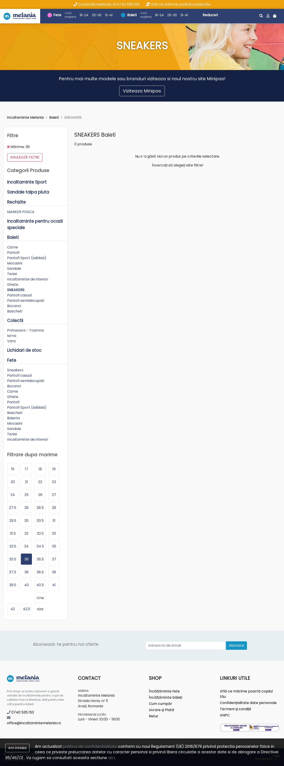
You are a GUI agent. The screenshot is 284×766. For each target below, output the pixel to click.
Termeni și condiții (235, 709)
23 (54, 481)
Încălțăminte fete (164, 691)
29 (54, 507)
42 (12, 609)
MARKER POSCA (20, 211)
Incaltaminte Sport (27, 182)
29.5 (12, 520)
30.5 (40, 520)
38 (26, 572)
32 (26, 533)
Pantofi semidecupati (25, 300)
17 (26, 469)
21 (26, 481)
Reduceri (210, 15)
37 (54, 559)
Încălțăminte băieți (165, 697)
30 (26, 520)
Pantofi (13, 252)
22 (40, 481)
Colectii (15, 321)
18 (40, 469)
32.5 (40, 533)
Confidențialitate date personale (248, 702)
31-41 (108, 15)
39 (54, 572)
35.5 (12, 559)
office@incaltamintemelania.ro (34, 721)
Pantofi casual (19, 295)
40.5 (40, 585)
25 (26, 494)
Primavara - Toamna (25, 330)
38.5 (40, 572)
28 (26, 507)
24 (12, 494)
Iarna (11, 335)
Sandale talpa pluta (28, 192)
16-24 (84, 15)
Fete (57, 15)
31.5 (13, 533)
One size (40, 599)
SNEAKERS (15, 289)
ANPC (225, 715)
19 (53, 469)
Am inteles (17, 747)
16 (12, 469)
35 (54, 546)
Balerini (13, 418)
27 (54, 494)
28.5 (40, 507)
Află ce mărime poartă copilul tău (178, 4)
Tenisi (12, 273)
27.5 (12, 507)
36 (26, 559)
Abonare (236, 645)
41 (54, 585)
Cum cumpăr (160, 703)
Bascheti (14, 311)
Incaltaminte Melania (25, 117)
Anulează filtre (24, 157)
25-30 (96, 15)
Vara (11, 341)
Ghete (12, 284)
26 (40, 494)
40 (26, 585)
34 (26, 546)
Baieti (132, 15)
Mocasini (14, 263)
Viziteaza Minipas (142, 91)
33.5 (12, 546)
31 (53, 520)
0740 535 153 (20, 712)
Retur (153, 716)
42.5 (26, 609)
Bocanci (14, 305)
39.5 (12, 585)
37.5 (12, 572)
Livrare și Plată (161, 709)
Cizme (12, 247)
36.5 (40, 559)
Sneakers (15, 370)
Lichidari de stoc (24, 350)
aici (111, 757)
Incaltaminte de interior (27, 279)
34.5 (40, 546)
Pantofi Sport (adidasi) (26, 257)
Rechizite (16, 202)
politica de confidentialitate (90, 746)
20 (13, 481)
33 (54, 533)
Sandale (14, 268)
